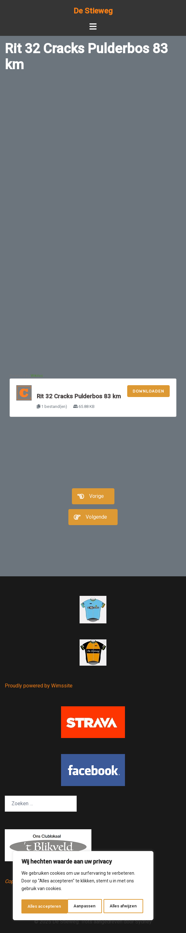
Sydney (143, 922)
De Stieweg (93, 10)
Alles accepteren (122, 906)
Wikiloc (37, 376)
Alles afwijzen (77, 906)
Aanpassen (38, 906)
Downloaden (148, 391)
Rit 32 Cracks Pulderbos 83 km (79, 396)
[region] (83, 886)
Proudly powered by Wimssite (39, 686)
